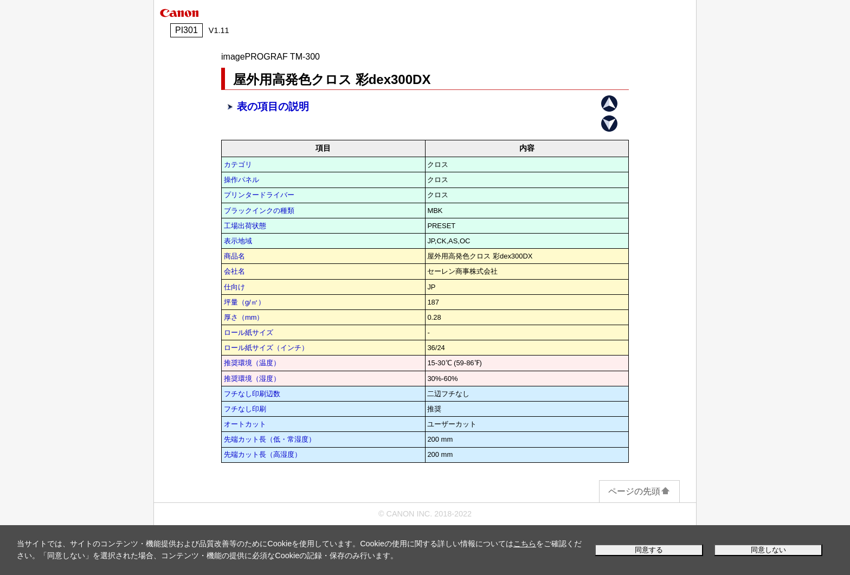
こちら (524, 543)
